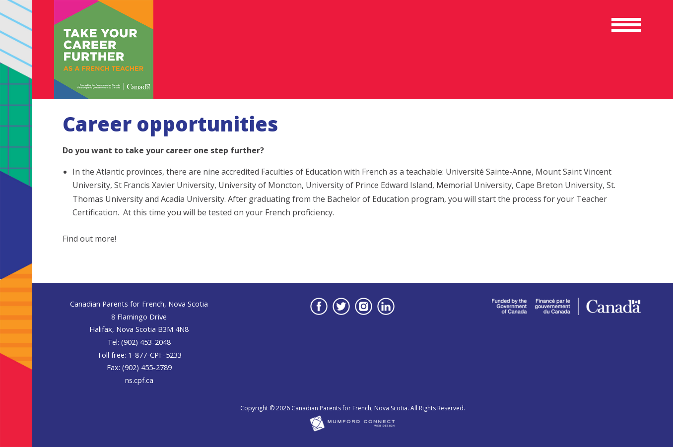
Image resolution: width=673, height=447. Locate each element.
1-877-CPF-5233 (155, 355)
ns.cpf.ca (139, 380)
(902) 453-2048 (146, 342)
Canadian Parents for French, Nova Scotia (349, 408)
